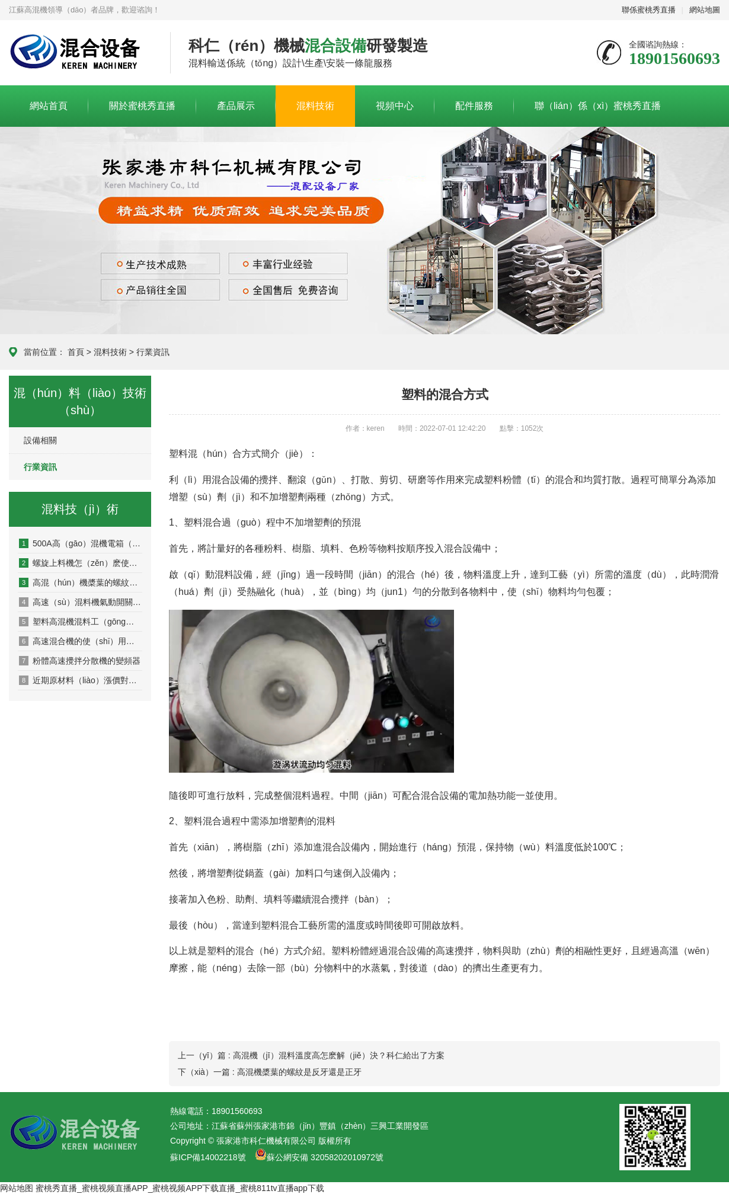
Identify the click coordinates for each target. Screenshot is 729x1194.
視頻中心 (395, 106)
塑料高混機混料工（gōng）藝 (80, 621)
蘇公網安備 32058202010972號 (325, 1157)
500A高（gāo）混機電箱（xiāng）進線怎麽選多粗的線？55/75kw (80, 543)
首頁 (76, 352)
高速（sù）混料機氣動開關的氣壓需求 (80, 602)
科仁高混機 (80, 53)
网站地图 (16, 1188)
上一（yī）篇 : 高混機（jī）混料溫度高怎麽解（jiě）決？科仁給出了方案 (311, 1055)
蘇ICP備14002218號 (208, 1157)
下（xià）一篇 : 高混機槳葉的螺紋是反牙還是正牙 (270, 1072)
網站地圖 (704, 9)
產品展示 (236, 106)
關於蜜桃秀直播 (142, 106)
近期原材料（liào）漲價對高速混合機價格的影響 (80, 680)
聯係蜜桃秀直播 (649, 9)
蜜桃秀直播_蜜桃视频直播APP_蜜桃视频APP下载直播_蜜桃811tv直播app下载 (180, 1188)
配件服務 (474, 106)
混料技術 (315, 106)
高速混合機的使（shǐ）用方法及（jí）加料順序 (80, 641)
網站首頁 (49, 106)
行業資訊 (153, 352)
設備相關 (40, 440)
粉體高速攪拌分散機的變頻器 (79, 660)
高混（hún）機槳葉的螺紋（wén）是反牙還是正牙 (80, 582)
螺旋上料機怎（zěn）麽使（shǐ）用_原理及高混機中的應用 (80, 563)
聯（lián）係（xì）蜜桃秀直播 (598, 106)
